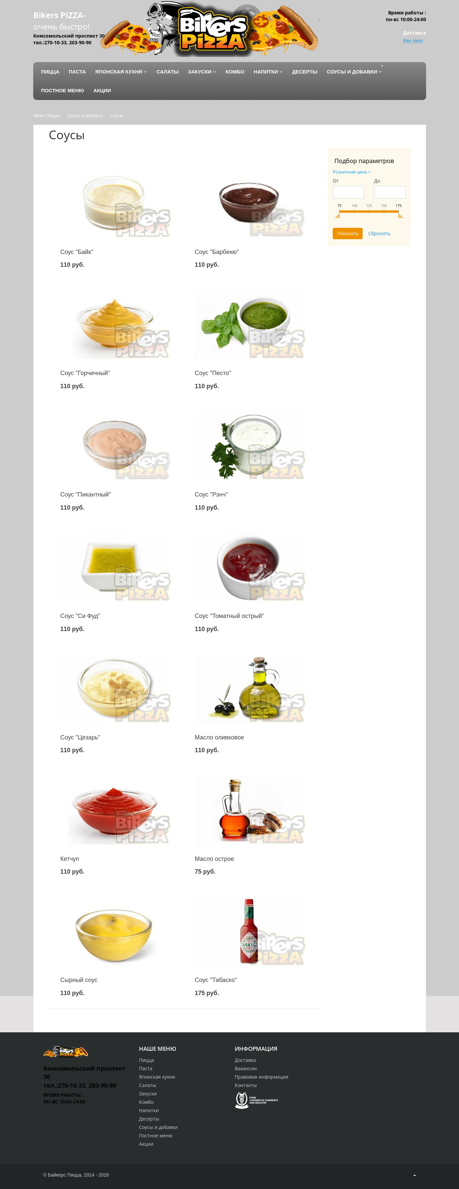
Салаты (147, 1085)
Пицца (146, 1060)
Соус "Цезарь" (80, 737)
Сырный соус (79, 980)
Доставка (245, 1060)
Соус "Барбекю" (217, 252)
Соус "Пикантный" (85, 494)
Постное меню (156, 1135)
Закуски (148, 1093)
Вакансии (246, 1068)
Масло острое (214, 859)
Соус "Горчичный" (85, 373)
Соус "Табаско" (216, 980)
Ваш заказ (412, 40)
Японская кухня (157, 1077)
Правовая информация (261, 1077)
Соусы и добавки (158, 1127)
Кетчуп (69, 859)
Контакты (246, 1085)
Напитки (149, 1110)
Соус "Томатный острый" (229, 616)
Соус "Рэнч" (211, 494)
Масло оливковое (219, 737)
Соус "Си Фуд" (80, 616)
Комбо (146, 1102)
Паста (145, 1068)
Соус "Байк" (76, 252)
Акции (146, 1144)
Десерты (149, 1119)
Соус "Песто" (213, 373)
